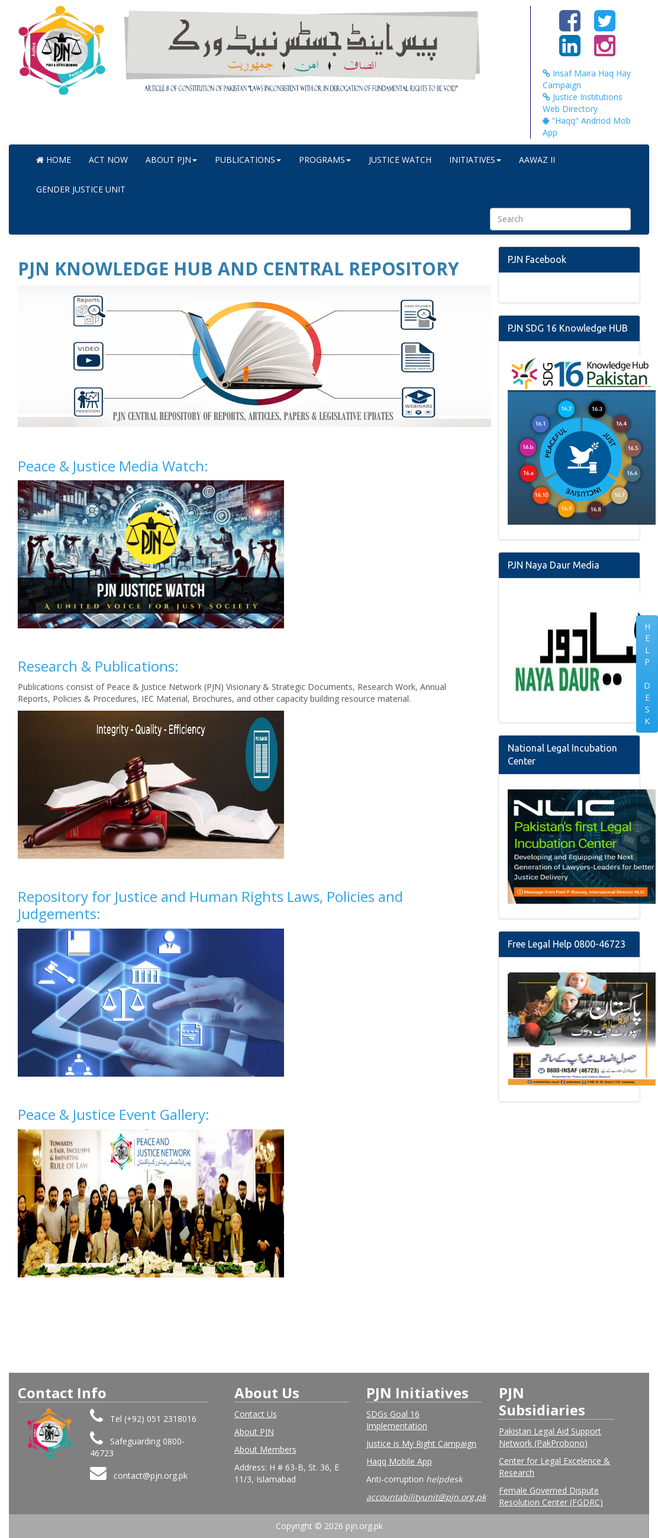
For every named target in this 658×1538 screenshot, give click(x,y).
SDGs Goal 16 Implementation (396, 1419)
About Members (265, 1449)
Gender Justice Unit (80, 189)
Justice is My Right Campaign (421, 1443)
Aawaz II (537, 159)
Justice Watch (400, 159)
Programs (325, 159)
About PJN (254, 1431)
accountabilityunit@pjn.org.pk (426, 1496)
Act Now (108, 159)
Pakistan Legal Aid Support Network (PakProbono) (550, 1437)
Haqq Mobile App (399, 1461)
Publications (248, 159)
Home (53, 159)
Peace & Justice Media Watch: (113, 466)
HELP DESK (647, 674)
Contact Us (255, 1414)
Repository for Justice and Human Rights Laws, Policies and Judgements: (210, 905)
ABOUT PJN (171, 159)
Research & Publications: (98, 666)
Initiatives (475, 159)
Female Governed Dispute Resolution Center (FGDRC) (551, 1496)
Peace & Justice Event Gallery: (113, 1114)
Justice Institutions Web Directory (582, 102)
